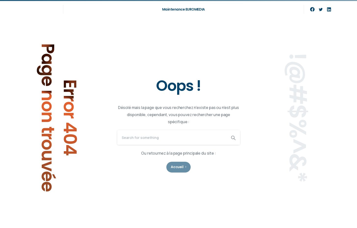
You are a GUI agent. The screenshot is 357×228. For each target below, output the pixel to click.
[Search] (172, 137)
